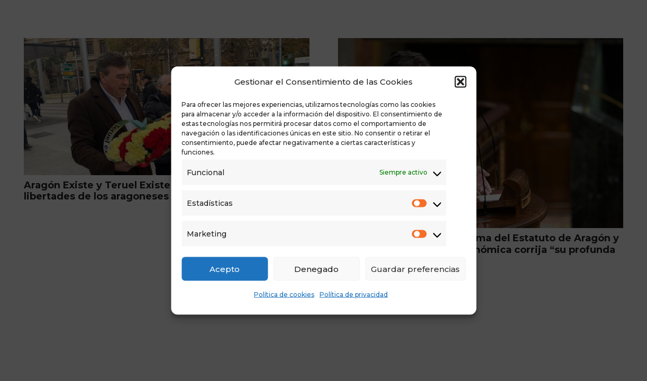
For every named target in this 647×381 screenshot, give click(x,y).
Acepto (224, 269)
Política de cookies (284, 294)
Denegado (316, 269)
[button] (460, 82)
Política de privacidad (354, 294)
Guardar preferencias (415, 269)
